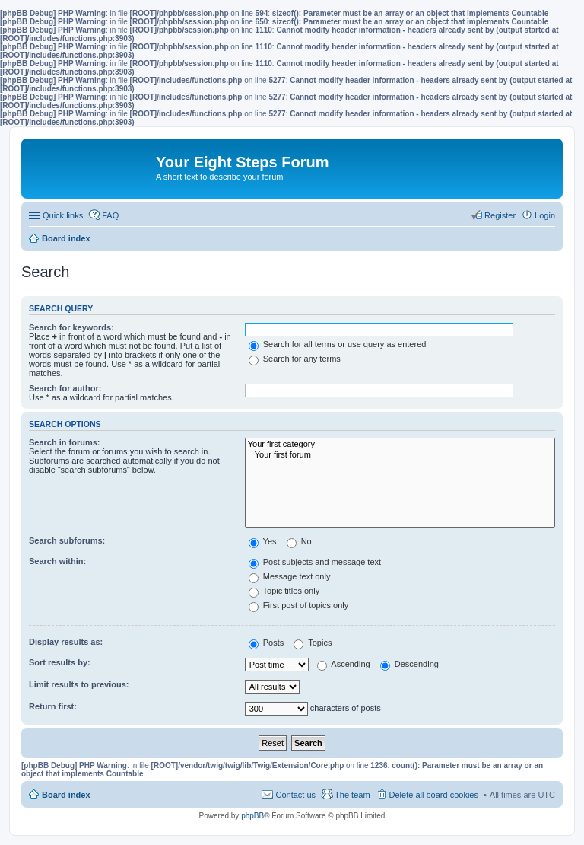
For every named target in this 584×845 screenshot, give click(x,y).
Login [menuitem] (545, 215)
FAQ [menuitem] (110, 215)
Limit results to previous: (79, 684)
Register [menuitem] (500, 215)
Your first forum (400, 455)
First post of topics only (299, 605)
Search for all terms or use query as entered (338, 344)
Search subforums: (67, 540)
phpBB (252, 816)
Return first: (53, 706)
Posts (266, 642)
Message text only (290, 576)
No (299, 541)
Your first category (400, 444)
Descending (409, 663)
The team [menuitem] (352, 794)
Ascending (343, 663)
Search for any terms (295, 358)
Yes (263, 541)
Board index (66, 794)
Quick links (63, 215)
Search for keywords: (71, 327)
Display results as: (66, 641)
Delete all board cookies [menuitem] (433, 794)
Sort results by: (59, 662)
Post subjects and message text (315, 561)
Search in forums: (64, 442)
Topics (313, 642)
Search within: (57, 561)
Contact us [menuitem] (295, 794)
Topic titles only (284, 590)
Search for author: (65, 388)
